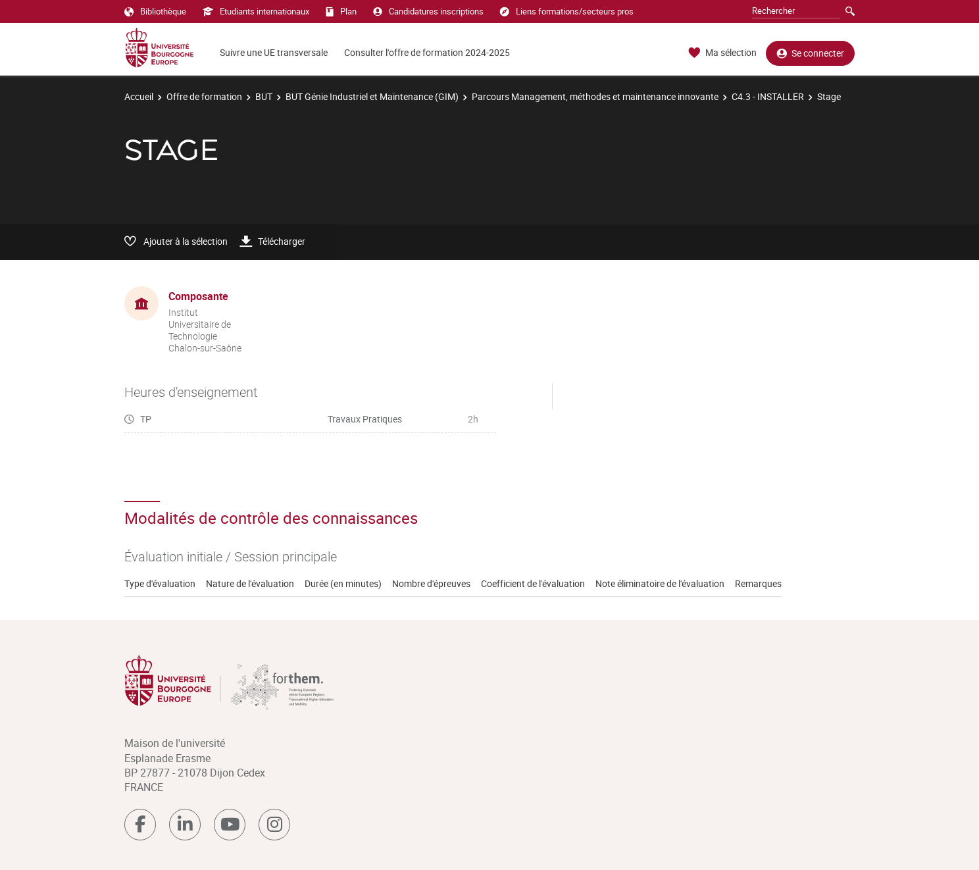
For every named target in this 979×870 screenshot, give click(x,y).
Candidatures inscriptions (428, 11)
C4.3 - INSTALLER (768, 96)
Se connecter (810, 53)
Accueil (138, 96)
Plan (341, 11)
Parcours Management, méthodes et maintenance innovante (595, 96)
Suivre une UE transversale (274, 52)
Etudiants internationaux (256, 11)
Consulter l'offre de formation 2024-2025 (427, 52)
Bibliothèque (155, 11)
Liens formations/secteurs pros (567, 11)
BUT (263, 96)
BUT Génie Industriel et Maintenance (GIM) (372, 96)
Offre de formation (204, 96)
